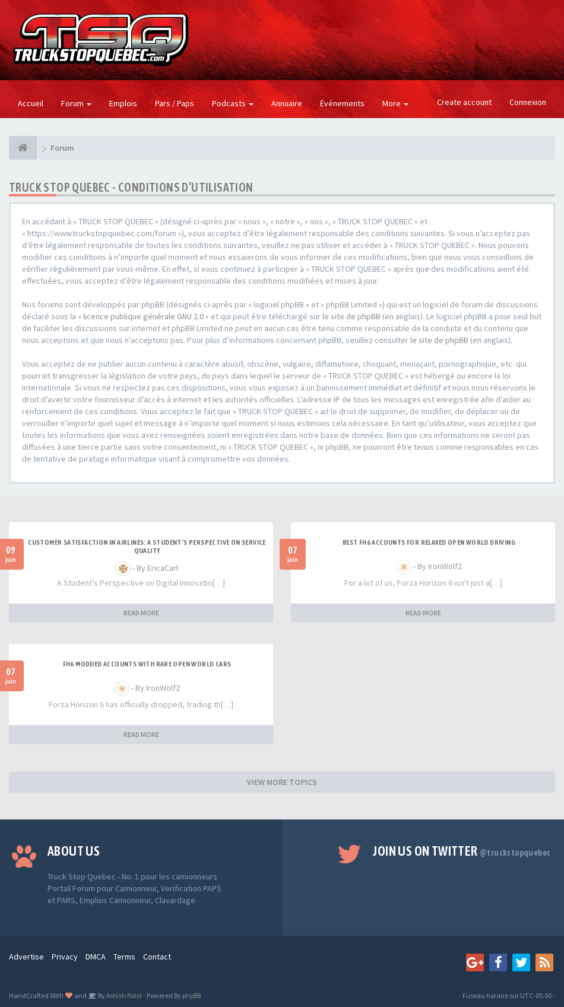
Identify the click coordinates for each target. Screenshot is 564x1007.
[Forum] (23, 148)
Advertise (26, 956)
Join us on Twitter (461, 851)
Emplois (123, 103)
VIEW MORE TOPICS (282, 782)
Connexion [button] (527, 102)
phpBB (191, 995)
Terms (124, 956)
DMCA (95, 956)
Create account (464, 102)
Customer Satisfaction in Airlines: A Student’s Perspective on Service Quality (147, 546)
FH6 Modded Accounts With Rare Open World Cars (147, 664)
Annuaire (286, 103)
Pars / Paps (174, 103)
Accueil (30, 103)
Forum (76, 103)
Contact (157, 956)
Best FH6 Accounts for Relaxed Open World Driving (429, 542)
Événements (342, 103)
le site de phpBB (351, 316)
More (395, 103)
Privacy (65, 956)
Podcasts (233, 103)
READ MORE (141, 612)
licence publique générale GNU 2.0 (143, 316)
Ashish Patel (123, 995)
